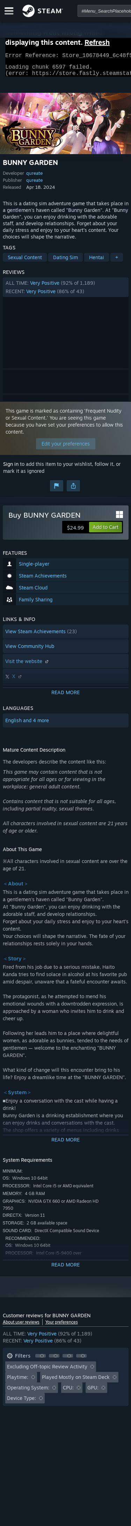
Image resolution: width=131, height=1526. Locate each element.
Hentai (96, 261)
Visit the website (27, 665)
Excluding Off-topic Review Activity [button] (47, 1371)
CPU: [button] (68, 1392)
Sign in (11, 468)
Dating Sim (65, 261)
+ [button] (116, 261)
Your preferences (61, 1326)
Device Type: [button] (21, 1402)
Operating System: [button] (28, 1392)
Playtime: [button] (17, 1381)
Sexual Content (25, 261)
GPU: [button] (93, 1392)
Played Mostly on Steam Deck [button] (76, 1381)
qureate (34, 177)
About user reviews (21, 1326)
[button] (66, 291)
